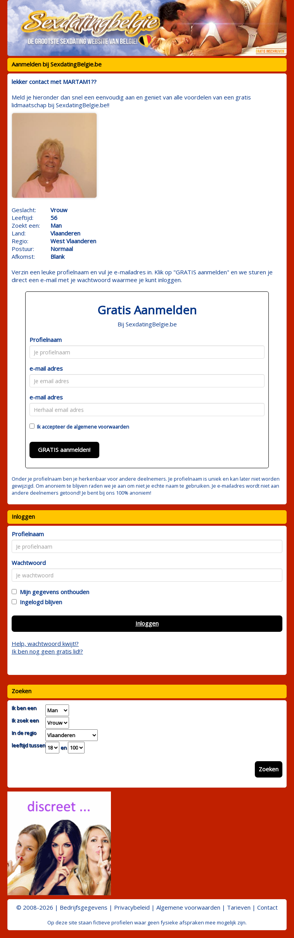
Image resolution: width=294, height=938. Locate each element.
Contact (267, 907)
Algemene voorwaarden (188, 907)
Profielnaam (45, 339)
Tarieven (239, 907)
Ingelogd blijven (39, 602)
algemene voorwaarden (101, 426)
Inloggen (147, 623)
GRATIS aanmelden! (64, 449)
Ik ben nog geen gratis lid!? (47, 651)
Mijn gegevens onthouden (53, 592)
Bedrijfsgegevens (83, 907)
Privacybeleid (132, 907)
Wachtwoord (29, 563)
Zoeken (268, 769)
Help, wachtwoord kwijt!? (45, 643)
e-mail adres (46, 368)
